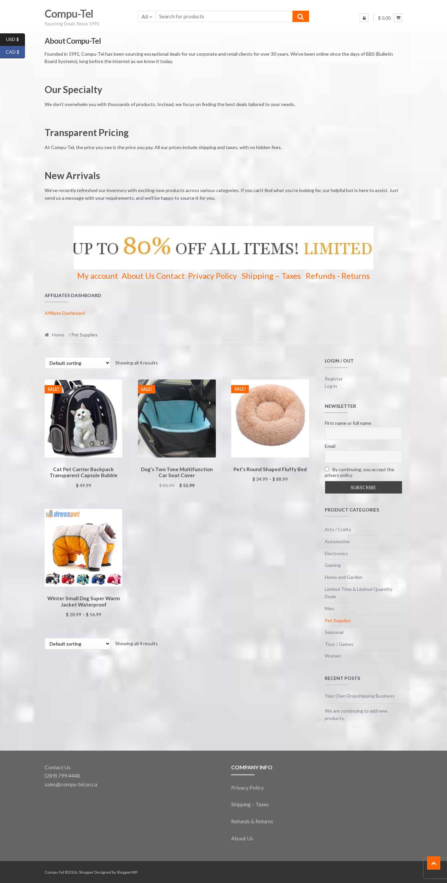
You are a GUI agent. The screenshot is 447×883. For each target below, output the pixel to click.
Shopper (86, 872)
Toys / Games (339, 644)
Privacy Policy (212, 275)
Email (330, 446)
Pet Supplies (338, 620)
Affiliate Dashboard (65, 313)
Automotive (337, 541)
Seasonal (334, 632)
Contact (170, 275)
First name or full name (348, 423)
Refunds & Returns (252, 821)
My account (97, 275)
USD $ (15, 39)
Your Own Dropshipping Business (360, 696)
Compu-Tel (69, 13)
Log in (331, 386)
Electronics (336, 553)
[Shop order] (78, 363)
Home (58, 334)
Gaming (333, 565)
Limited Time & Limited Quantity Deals (358, 593)
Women (333, 656)
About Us (138, 275)
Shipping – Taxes (271, 275)
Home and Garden (343, 577)
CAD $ (15, 52)
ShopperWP (127, 872)
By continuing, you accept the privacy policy (359, 472)
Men (329, 608)
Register (334, 378)
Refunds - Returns (338, 275)
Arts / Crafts (338, 529)
